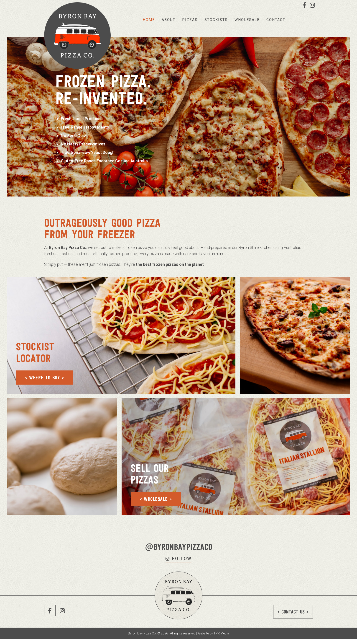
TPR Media (221, 633)
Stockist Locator (36, 352)
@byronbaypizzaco (178, 547)
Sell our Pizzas (151, 473)
